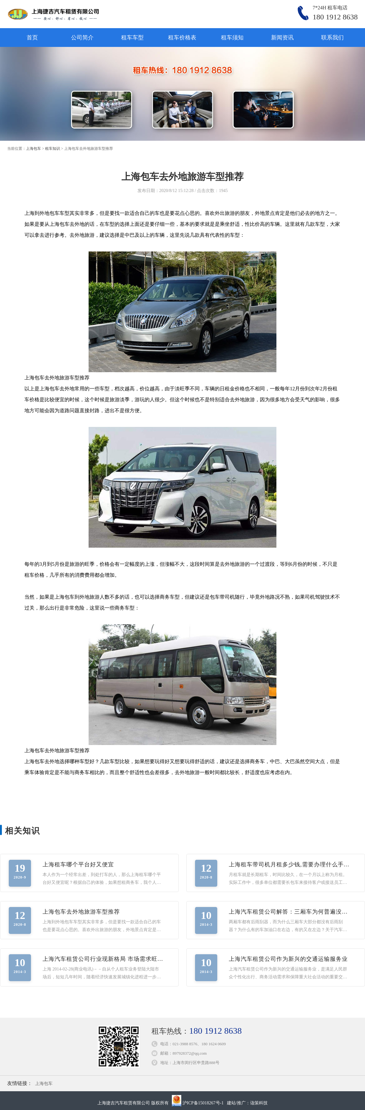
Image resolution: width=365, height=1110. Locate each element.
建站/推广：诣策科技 (247, 1103)
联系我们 (332, 37)
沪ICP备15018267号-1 (203, 1103)
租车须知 (232, 37)
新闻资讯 (282, 37)
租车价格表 (182, 37)
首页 (32, 37)
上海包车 (33, 148)
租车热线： (197, 1031)
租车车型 (132, 37)
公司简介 (82, 37)
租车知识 (52, 148)
